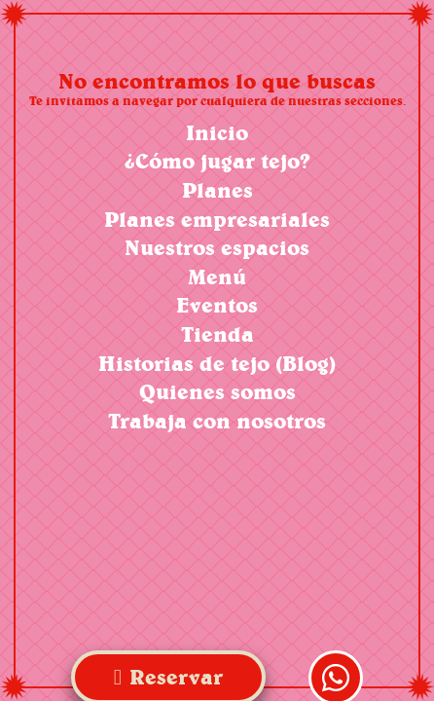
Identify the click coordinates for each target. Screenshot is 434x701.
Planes (217, 190)
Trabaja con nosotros (217, 421)
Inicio (217, 133)
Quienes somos (217, 392)
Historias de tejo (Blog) (217, 363)
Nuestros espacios (217, 248)
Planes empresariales (217, 219)
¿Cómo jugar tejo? (217, 161)
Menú (217, 277)
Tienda (217, 334)
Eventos (217, 305)
